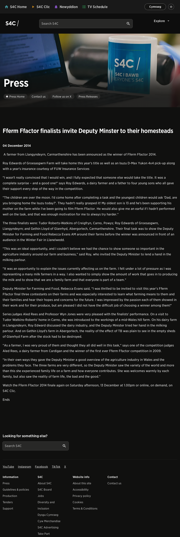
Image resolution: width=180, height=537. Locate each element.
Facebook (41, 466)
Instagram (24, 466)
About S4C (45, 483)
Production (10, 496)
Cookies (78, 502)
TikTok (56, 466)
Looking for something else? (25, 436)
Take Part (44, 533)
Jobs (41, 496)
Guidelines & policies (16, 489)
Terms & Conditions (85, 508)
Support (8, 508)
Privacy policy (82, 496)
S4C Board (45, 489)
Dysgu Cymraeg (48, 515)
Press (6, 483)
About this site (82, 483)
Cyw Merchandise (49, 521)
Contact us (114, 483)
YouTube (8, 466)
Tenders (8, 502)
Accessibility (81, 489)
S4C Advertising (48, 527)
